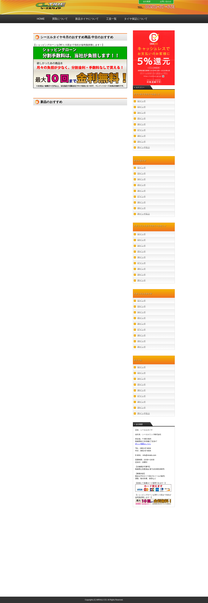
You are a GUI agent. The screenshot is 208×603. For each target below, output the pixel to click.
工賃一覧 (111, 18)
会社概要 (147, 1)
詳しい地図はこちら (143, 444)
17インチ (141, 130)
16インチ (141, 124)
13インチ (141, 107)
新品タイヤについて (87, 18)
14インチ (141, 112)
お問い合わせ (165, 1)
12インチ (141, 101)
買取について (60, 18)
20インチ (141, 280)
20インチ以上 (143, 147)
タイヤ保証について (135, 18)
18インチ (141, 136)
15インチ (141, 118)
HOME (41, 18)
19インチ (141, 141)
